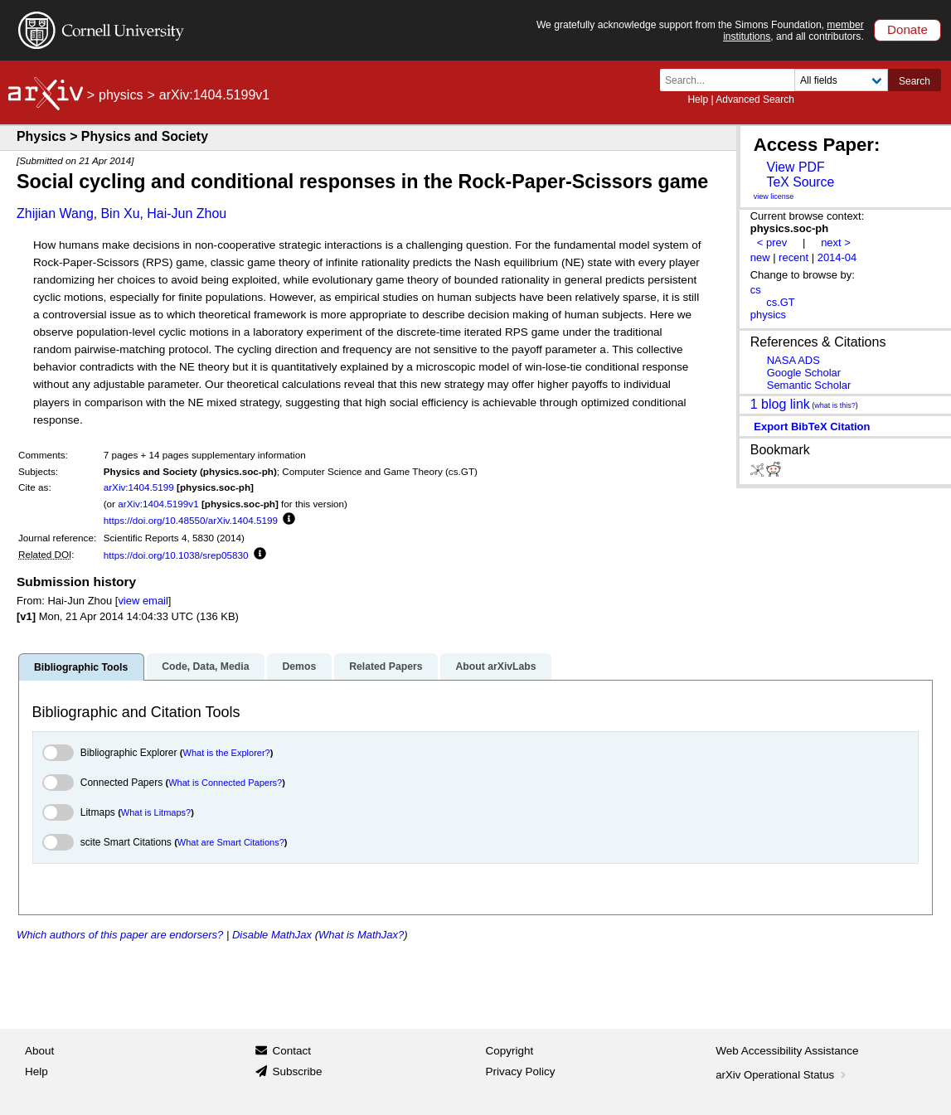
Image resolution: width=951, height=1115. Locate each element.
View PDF (795, 167)
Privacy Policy (521, 1071)
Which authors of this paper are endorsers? (120, 934)
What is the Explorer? (226, 753)
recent (793, 257)
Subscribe (297, 1071)
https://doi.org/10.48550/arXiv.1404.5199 (191, 520)
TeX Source (800, 182)
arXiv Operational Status (782, 1075)
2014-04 (837, 257)
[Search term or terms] (732, 80)
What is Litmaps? (156, 812)
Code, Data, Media (205, 666)
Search (914, 81)
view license (774, 196)
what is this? (835, 405)
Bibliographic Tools (81, 667)
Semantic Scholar (809, 385)
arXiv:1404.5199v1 (158, 503)
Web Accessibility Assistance (787, 1051)
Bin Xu (119, 213)
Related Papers (385, 666)
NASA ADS (793, 360)
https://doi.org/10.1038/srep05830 (176, 555)
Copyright (510, 1051)
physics (121, 95)
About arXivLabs (495, 666)
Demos (299, 666)
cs (755, 290)
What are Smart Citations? (230, 842)
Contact (291, 1051)
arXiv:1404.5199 (139, 487)
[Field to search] (841, 80)
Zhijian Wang (55, 213)
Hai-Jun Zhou (186, 213)
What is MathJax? (361, 934)
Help (697, 99)
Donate (907, 29)
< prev (772, 242)
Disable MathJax (272, 934)
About (39, 1051)
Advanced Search (755, 99)
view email (142, 600)
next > (836, 242)
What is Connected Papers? (225, 783)
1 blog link (780, 403)
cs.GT (780, 302)
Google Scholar (804, 372)
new (760, 257)
